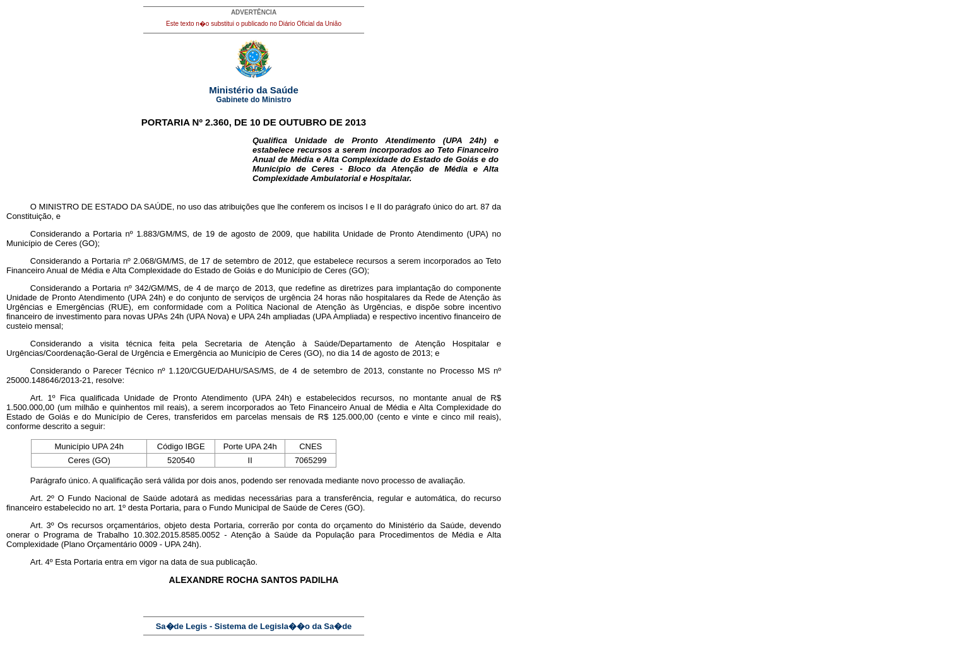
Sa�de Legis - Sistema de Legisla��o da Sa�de (254, 626)
